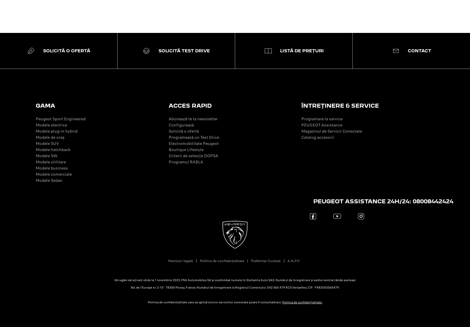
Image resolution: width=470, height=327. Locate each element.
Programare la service (322, 119)
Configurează (181, 125)
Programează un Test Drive (194, 137)
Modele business (52, 168)
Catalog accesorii (317, 137)
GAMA (45, 105)
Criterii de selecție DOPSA (193, 156)
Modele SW (47, 156)
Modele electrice (51, 125)
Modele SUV (47, 143)
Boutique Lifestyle (186, 150)
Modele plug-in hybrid (57, 131)
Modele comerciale (54, 174)
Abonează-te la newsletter (193, 119)
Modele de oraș (50, 137)
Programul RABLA (186, 162)
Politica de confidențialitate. (302, 302)
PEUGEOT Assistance (321, 125)
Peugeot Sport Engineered (61, 119)
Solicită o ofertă (184, 131)
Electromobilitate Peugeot (194, 143)
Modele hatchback (53, 150)
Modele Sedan (49, 180)
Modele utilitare (51, 162)
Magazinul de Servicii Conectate (331, 131)
